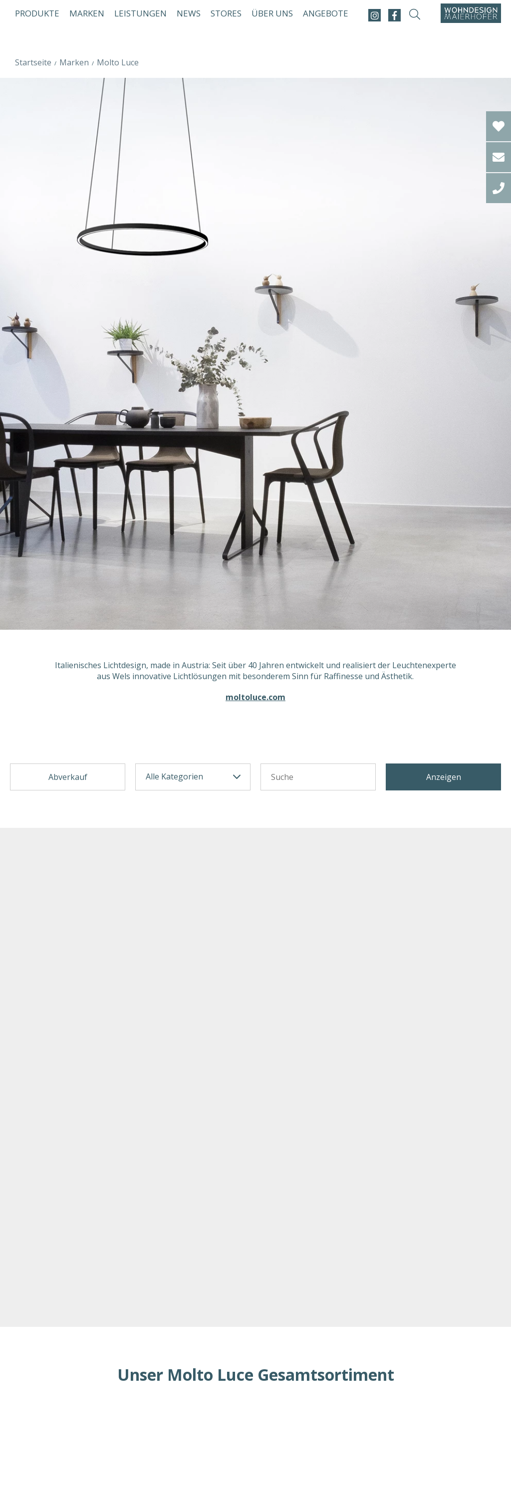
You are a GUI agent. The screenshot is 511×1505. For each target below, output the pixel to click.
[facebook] (394, 15)
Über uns (272, 13)
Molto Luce (118, 62)
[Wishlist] (498, 126)
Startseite (33, 62)
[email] (498, 157)
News (189, 13)
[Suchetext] (318, 776)
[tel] (498, 188)
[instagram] (374, 15)
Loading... (255, 1435)
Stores (226, 13)
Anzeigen (443, 776)
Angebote (325, 13)
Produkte (37, 13)
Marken (86, 13)
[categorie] (193, 776)
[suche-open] (414, 15)
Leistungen (140, 13)
